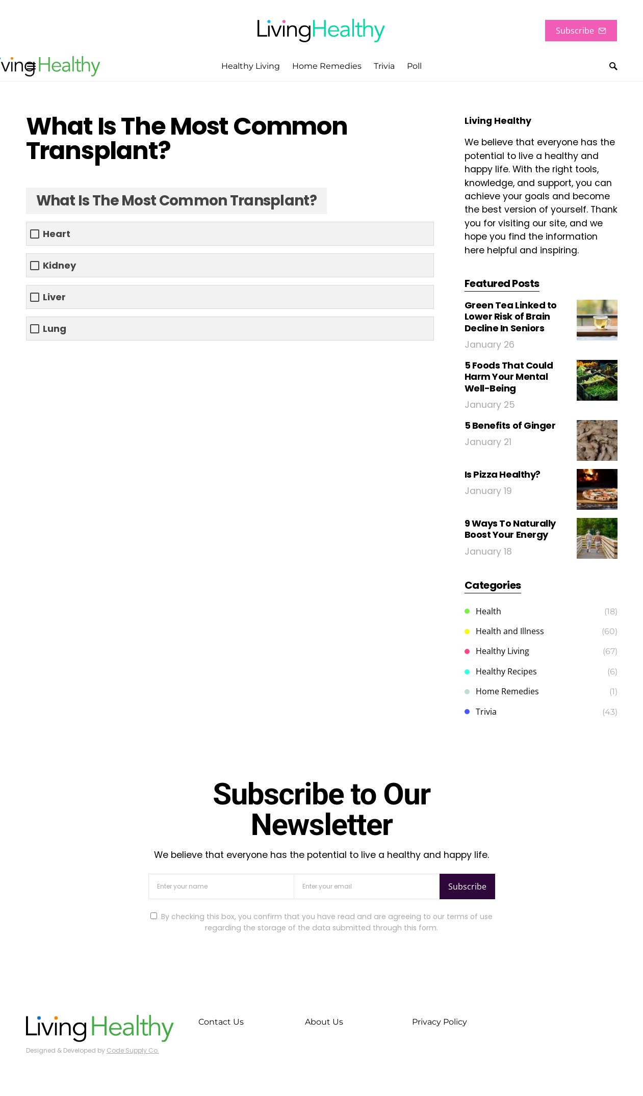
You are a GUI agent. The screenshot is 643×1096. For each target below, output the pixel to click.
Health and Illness (504, 631)
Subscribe (581, 30)
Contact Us (221, 1022)
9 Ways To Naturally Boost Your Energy (510, 529)
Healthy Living (497, 651)
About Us (324, 1022)
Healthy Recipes (501, 671)
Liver (54, 297)
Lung (54, 328)
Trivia (481, 711)
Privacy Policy (439, 1022)
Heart (56, 234)
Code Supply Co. (133, 1050)
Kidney (59, 265)
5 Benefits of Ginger (510, 425)
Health (483, 611)
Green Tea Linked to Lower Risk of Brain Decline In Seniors (511, 316)
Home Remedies (502, 691)
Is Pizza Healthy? (503, 474)
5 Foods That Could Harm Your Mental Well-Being (509, 377)
